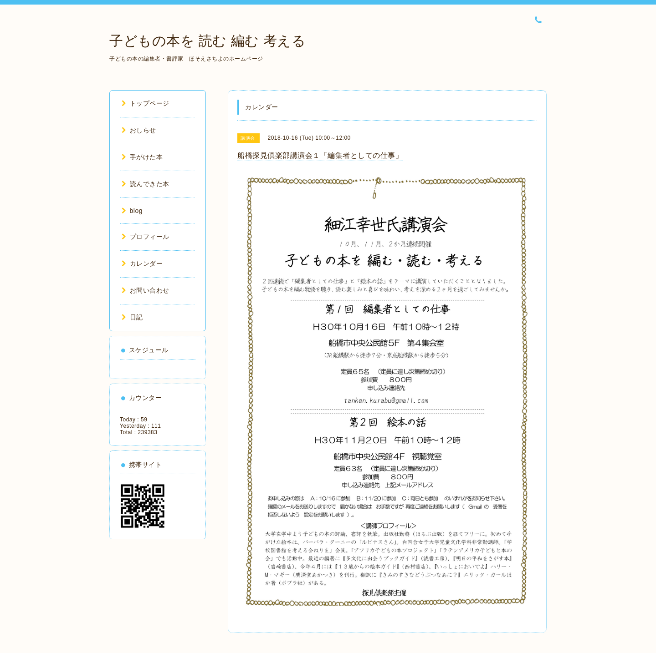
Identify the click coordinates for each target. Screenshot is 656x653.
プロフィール (145, 236)
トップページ (145, 103)
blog (132, 210)
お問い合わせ (145, 290)
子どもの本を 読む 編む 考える (207, 40)
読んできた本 (145, 183)
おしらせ (139, 130)
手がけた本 (142, 157)
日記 (132, 317)
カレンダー (142, 263)
